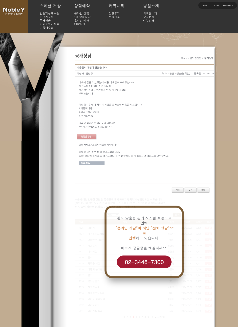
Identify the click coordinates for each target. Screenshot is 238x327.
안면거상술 (47, 17)
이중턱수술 (47, 28)
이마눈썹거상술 (49, 24)
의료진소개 (150, 13)
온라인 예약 (81, 20)
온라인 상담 (81, 13)
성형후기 (114, 13)
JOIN (204, 5)
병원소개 (151, 6)
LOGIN (215, 5)
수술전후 (114, 17)
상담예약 (82, 6)
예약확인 (79, 24)
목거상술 (45, 20)
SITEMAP (228, 5)
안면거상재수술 (49, 13)
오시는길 (148, 17)
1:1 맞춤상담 (82, 17)
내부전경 (148, 20)
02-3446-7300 (144, 262)
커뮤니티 (117, 6)
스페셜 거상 (50, 6)
